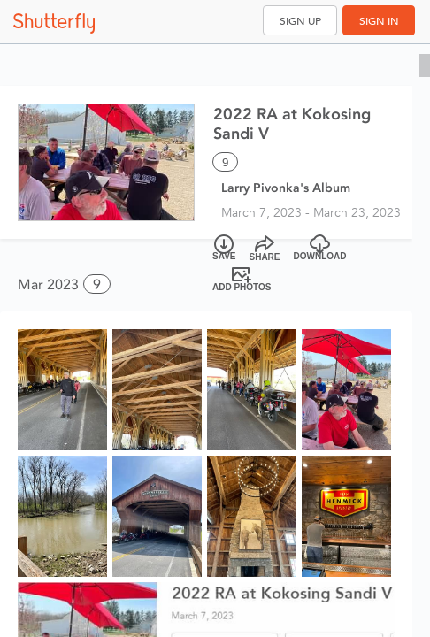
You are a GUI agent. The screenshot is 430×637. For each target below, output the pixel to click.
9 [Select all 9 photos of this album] (225, 162)
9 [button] (97, 284)
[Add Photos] (242, 279)
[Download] (320, 249)
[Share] (265, 249)
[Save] (224, 249)
